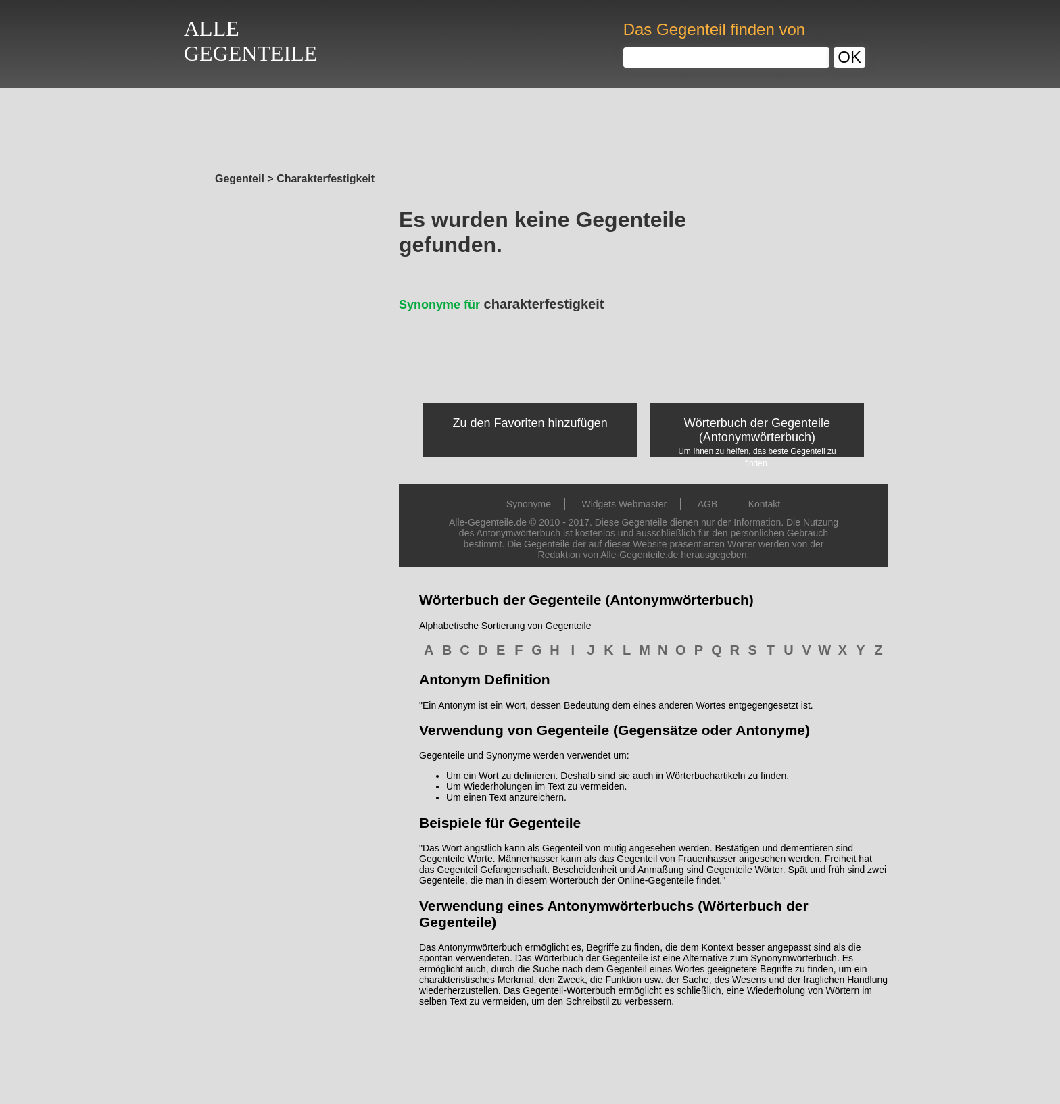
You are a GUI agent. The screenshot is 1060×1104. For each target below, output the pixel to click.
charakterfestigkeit (501, 304)
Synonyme (528, 504)
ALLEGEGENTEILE (250, 41)
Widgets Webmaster (624, 504)
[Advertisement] (530, 126)
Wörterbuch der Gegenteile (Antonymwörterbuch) (757, 430)
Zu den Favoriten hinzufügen (530, 423)
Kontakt (764, 504)
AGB (708, 504)
